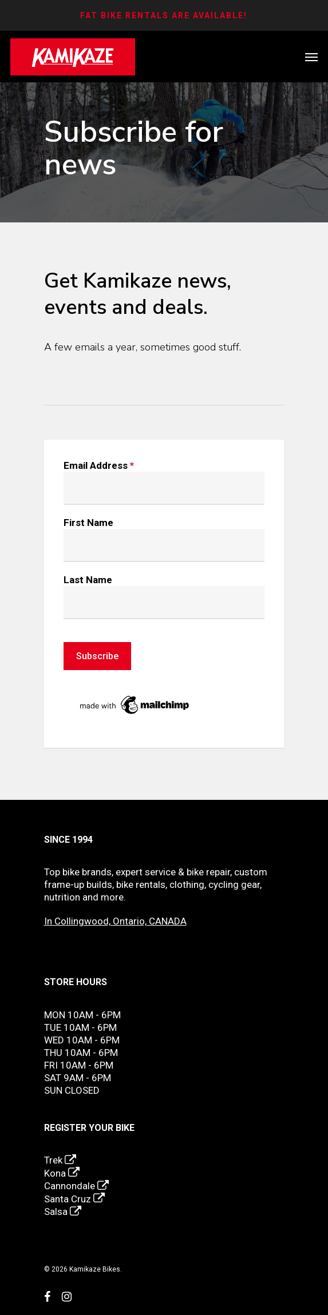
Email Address (99, 465)
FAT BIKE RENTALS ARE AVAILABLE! (163, 15)
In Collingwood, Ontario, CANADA (115, 921)
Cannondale (76, 1186)
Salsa (62, 1211)
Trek (60, 1160)
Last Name (88, 579)
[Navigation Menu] (311, 57)
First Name (88, 522)
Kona (62, 1173)
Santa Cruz (74, 1199)
